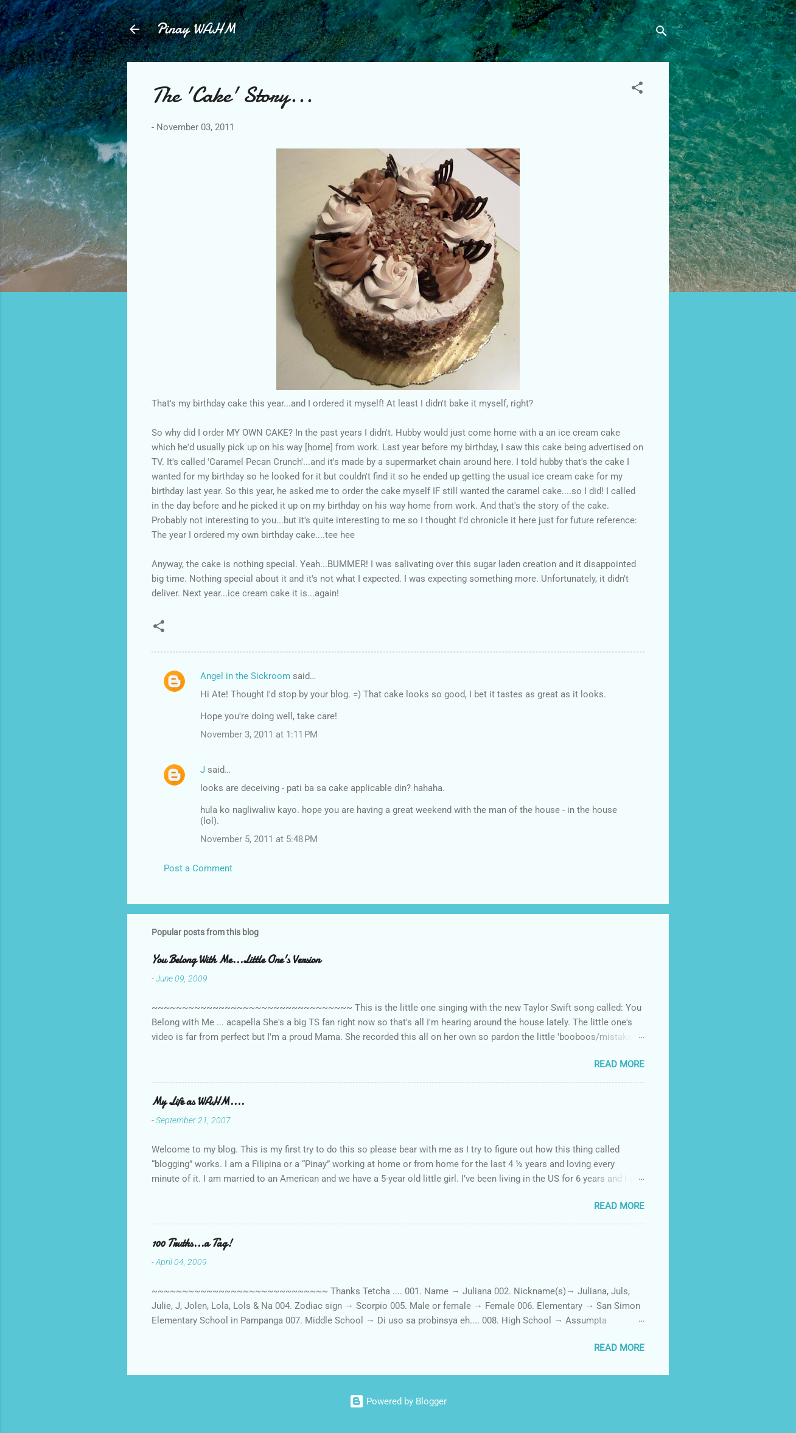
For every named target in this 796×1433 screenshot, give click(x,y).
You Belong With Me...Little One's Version (236, 960)
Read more (619, 1064)
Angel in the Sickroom (245, 676)
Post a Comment (198, 868)
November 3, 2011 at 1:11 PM (259, 734)
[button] (637, 89)
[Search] (661, 33)
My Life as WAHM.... (198, 1101)
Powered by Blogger (398, 1401)
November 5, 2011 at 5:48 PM (259, 839)
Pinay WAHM (196, 29)
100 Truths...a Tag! (192, 1243)
